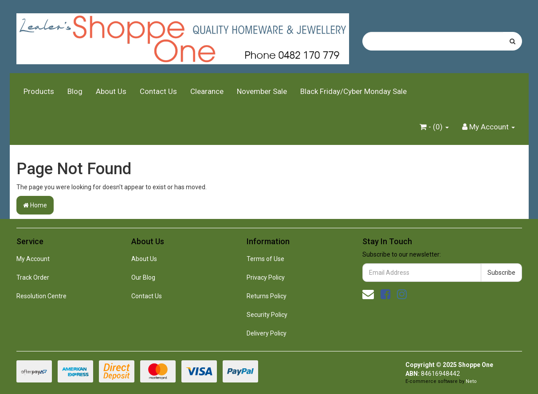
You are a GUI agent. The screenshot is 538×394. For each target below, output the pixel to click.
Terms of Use (265, 258)
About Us (111, 91)
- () (434, 126)
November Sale (262, 91)
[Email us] (368, 294)
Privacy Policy (266, 277)
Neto (471, 381)
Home (35, 205)
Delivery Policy (267, 333)
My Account (33, 258)
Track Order (32, 277)
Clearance (207, 91)
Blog (74, 91)
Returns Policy (267, 296)
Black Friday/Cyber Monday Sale (353, 91)
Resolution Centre (41, 296)
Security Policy (267, 314)
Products (39, 91)
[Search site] (512, 41)
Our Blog (143, 277)
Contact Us (158, 91)
